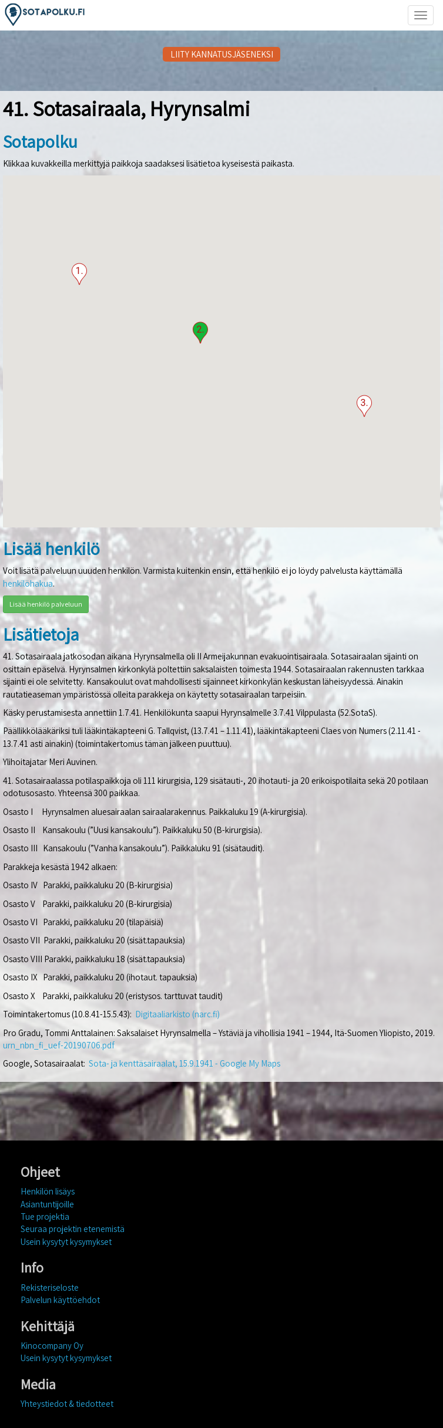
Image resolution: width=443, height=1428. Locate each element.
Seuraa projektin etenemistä (73, 1228)
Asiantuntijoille (47, 1204)
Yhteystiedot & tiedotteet (67, 1403)
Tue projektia (45, 1216)
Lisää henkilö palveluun (45, 604)
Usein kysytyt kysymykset (66, 1241)
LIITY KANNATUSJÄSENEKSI (221, 54)
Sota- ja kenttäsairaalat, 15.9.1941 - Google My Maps (184, 1063)
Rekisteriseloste (50, 1287)
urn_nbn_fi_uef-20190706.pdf (59, 1045)
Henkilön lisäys (48, 1191)
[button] (79, 274)
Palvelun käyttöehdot (60, 1299)
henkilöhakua (28, 583)
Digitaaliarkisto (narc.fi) (177, 1014)
